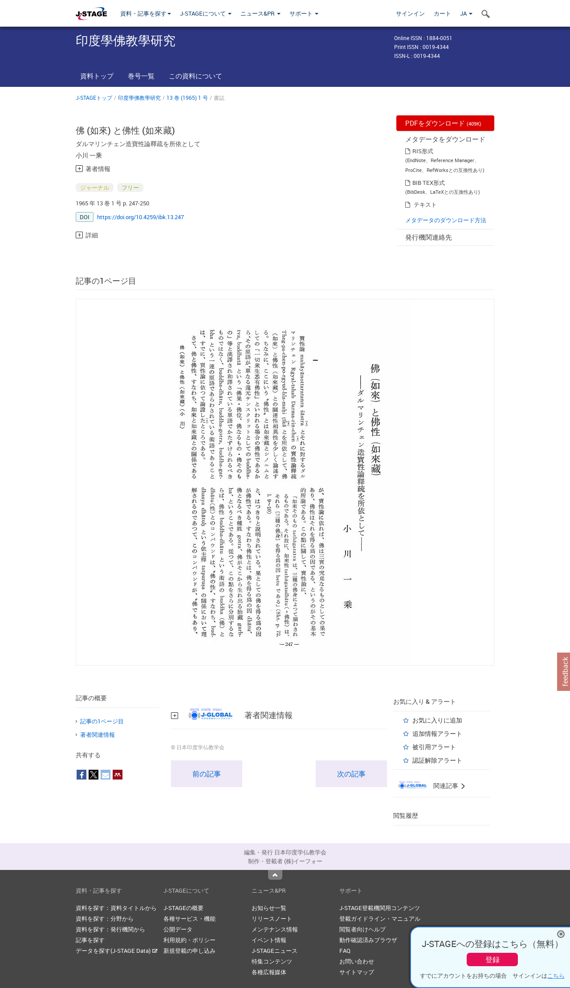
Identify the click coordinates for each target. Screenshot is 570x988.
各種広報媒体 (269, 972)
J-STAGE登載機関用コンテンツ (379, 908)
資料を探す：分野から (105, 919)
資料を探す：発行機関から (110, 929)
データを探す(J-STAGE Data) (117, 951)
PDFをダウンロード (443, 122)
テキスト (425, 204)
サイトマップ (356, 972)
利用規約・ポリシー (189, 940)
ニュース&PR (260, 13)
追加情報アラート (437, 733)
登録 (492, 959)
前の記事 (206, 774)
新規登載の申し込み (189, 951)
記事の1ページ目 (102, 721)
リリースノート (272, 919)
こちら (556, 976)
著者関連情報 (97, 735)
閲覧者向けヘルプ (362, 929)
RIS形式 (422, 151)
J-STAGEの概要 (183, 908)
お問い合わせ (356, 961)
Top (275, 875)
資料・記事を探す (145, 13)
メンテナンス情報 (275, 929)
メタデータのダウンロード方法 (445, 220)
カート (442, 13)
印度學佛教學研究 (139, 97)
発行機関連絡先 (428, 237)
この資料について (195, 75)
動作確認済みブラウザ (368, 940)
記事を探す (90, 940)
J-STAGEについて (206, 13)
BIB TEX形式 (428, 183)
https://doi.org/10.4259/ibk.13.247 (140, 217)
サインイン (410, 13)
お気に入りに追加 (437, 720)
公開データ (177, 929)
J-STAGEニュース (274, 951)
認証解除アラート (437, 760)
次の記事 (351, 774)
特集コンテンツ (272, 961)
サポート (303, 13)
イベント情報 (269, 940)
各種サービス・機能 (189, 919)
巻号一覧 (141, 75)
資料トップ (97, 75)
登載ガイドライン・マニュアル (379, 919)
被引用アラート (434, 747)
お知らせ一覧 (269, 908)
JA (466, 13)
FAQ (344, 951)
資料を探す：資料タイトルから (116, 908)
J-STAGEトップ (94, 97)
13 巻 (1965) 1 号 (187, 97)
